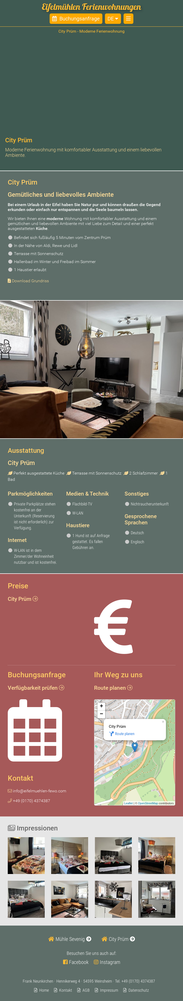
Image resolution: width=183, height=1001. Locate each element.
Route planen (124, 734)
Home (44, 990)
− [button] (101, 714)
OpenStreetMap (148, 803)
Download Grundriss (30, 280)
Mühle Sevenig (69, 939)
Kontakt (65, 990)
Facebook (76, 962)
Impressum (109, 990)
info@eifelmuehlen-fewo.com (37, 790)
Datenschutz (138, 990)
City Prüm (118, 939)
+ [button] (101, 707)
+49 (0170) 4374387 (138, 981)
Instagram (107, 962)
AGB (86, 990)
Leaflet (128, 803)
